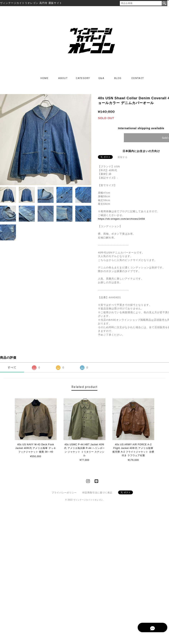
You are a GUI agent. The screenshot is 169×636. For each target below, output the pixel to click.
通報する (123, 157)
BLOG (118, 78)
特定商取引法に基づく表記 (97, 493)
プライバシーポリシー (64, 493)
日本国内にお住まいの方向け (141, 151)
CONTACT (137, 78)
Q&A (101, 78)
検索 (164, 3)
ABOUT (63, 78)
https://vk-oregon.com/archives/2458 (121, 219)
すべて (12, 367)
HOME (44, 78)
